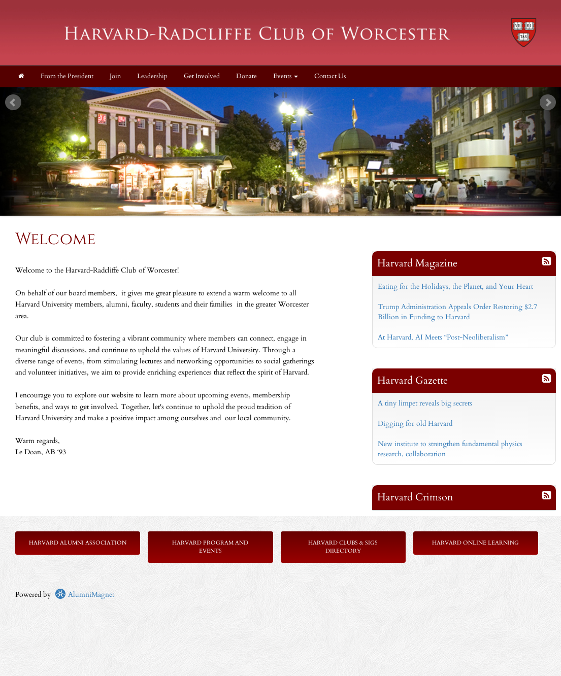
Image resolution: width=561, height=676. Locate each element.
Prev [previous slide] (13, 102)
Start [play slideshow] (276, 95)
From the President (67, 76)
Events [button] (285, 76)
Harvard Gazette (412, 380)
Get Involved (202, 76)
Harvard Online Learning (475, 543)
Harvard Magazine (417, 263)
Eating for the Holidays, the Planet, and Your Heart (455, 286)
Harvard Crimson (415, 497)
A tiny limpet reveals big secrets (425, 403)
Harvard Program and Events (210, 547)
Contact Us (330, 76)
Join (115, 76)
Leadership (152, 76)
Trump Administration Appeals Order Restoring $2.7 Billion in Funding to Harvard (457, 312)
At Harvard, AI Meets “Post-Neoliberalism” (443, 337)
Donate (246, 76)
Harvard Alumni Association (77, 543)
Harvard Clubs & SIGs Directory (343, 547)
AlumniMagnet (84, 594)
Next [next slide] (548, 102)
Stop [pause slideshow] (284, 95)
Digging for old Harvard (415, 423)
